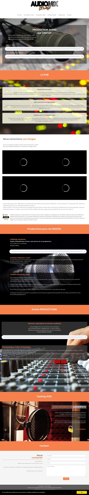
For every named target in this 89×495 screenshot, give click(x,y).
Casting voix (61, 15)
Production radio (40, 15)
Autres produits (52, 15)
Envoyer (66, 478)
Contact (69, 15)
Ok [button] (81, 492)
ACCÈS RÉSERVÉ (81, 429)
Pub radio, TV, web (29, 15)
